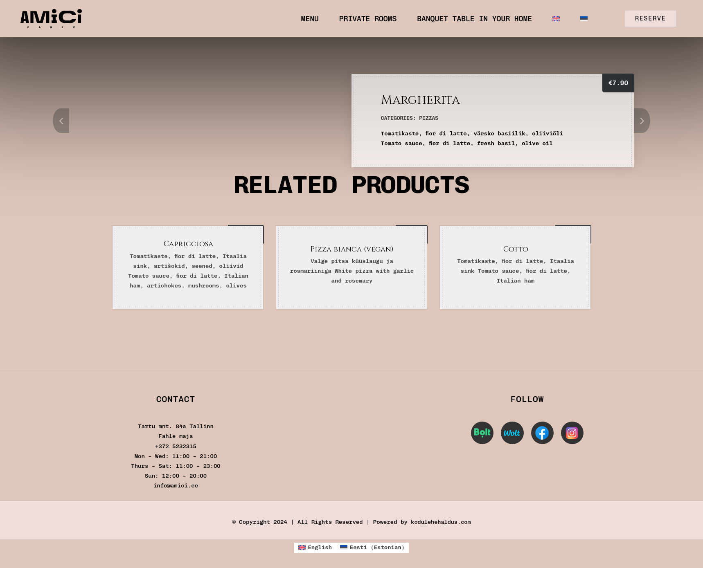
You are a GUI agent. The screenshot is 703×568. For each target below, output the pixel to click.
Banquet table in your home (474, 18)
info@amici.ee (175, 485)
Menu (310, 18)
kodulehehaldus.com (441, 521)
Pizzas (428, 118)
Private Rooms (368, 18)
